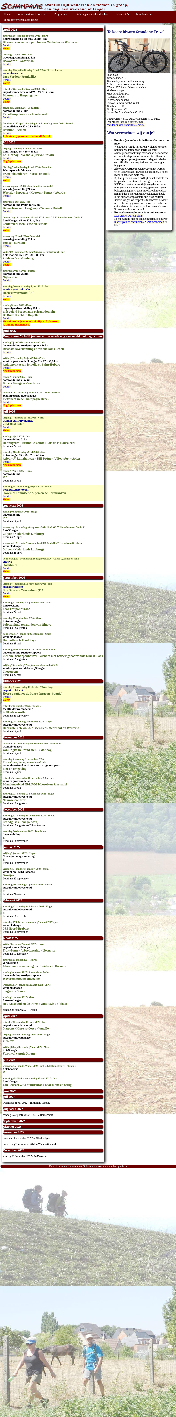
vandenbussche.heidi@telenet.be (126, 125)
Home (7, 14)
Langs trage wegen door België (21, 19)
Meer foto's (122, 14)
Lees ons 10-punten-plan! (128, 215)
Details (7, 45)
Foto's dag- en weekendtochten (92, 14)
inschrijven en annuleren (128, 222)
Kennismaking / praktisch (32, 14)
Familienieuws (144, 14)
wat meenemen (155, 222)
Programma (61, 14)
